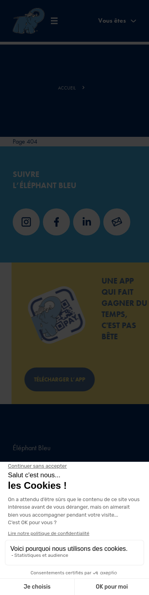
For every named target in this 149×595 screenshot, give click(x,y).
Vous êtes (117, 21)
